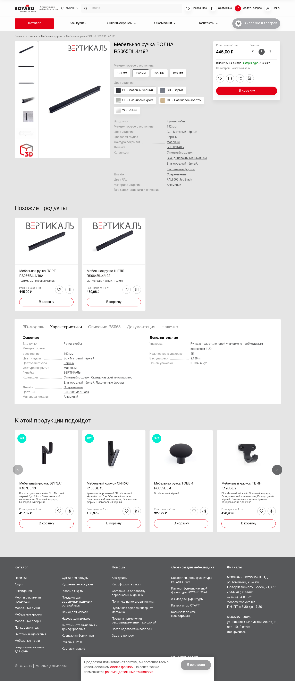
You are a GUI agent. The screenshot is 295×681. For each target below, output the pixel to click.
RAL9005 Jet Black (179, 179)
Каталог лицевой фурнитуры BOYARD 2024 (191, 580)
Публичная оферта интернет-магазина (133, 610)
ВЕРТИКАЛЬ (175, 147)
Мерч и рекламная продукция (28, 599)
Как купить (78, 23)
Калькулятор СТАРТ (185, 605)
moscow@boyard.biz (241, 602)
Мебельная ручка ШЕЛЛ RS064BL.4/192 (105, 274)
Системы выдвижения (30, 634)
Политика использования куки (133, 602)
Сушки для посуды (75, 578)
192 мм (172, 126)
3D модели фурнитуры (187, 599)
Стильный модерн (180, 152)
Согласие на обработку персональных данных (128, 593)
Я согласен (196, 665)
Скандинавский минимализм (187, 158)
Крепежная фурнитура (78, 636)
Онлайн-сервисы (121, 23)
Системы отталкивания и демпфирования (80, 627)
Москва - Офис (239, 617)
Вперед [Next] (277, 470)
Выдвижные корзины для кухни (29, 649)
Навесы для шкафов (76, 619)
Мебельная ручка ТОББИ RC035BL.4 (173, 486)
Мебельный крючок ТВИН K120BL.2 (241, 486)
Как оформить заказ (126, 584)
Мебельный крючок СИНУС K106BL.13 (107, 486)
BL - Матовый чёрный (182, 132)
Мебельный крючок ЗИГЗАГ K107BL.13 (40, 486)
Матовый (173, 142)
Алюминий (174, 185)
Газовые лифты (72, 591)
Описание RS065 (104, 327)
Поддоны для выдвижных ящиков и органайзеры (77, 601)
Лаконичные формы (181, 169)
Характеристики (66, 327)
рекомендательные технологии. (129, 672)
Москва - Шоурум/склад (247, 577)
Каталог (34, 23)
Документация (141, 327)
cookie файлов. (122, 667)
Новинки (21, 578)
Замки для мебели (75, 612)
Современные (176, 174)
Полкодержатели (27, 628)
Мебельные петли (27, 641)
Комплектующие (73, 649)
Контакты (208, 23)
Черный (172, 137)
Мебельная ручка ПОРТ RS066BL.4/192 (37, 274)
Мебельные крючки (28, 614)
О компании (165, 23)
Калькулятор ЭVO (183, 612)
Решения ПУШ (72, 642)
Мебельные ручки (27, 608)
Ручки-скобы (176, 121)
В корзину (247, 90)
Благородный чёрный (182, 164)
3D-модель (33, 327)
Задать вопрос (123, 636)
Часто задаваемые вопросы (132, 629)
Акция (19, 584)
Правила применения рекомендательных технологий (134, 621)
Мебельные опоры (28, 621)
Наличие (169, 327)
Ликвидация (23, 591)
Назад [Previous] (18, 470)
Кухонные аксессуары (77, 584)
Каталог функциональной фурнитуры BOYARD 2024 (189, 590)
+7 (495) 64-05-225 (240, 597)
